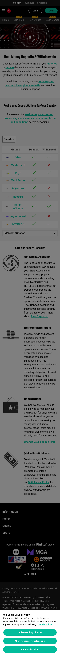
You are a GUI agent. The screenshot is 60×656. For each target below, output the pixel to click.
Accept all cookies (30, 649)
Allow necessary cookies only (30, 641)
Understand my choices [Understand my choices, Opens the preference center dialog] (30, 632)
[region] (30, 633)
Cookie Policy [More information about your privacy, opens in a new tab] (45, 624)
